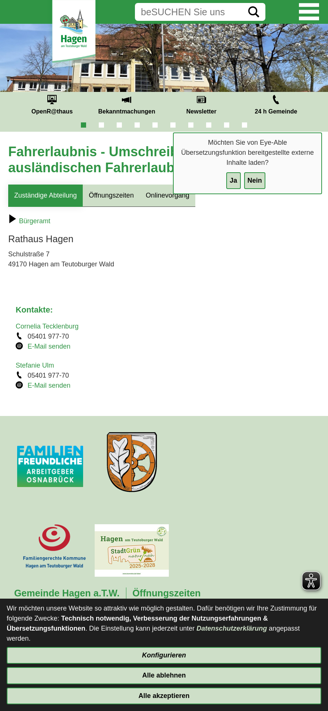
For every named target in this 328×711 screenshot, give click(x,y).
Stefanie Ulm (35, 365)
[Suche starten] (253, 12)
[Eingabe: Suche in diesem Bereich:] (188, 12)
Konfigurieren (164, 655)
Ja (233, 180)
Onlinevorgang (167, 195)
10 (244, 125)
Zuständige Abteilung (45, 195)
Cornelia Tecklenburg (47, 326)
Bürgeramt (29, 221)
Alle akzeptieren (163, 695)
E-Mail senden (49, 346)
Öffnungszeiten (111, 195)
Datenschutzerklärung (231, 628)
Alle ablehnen (164, 675)
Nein (254, 180)
